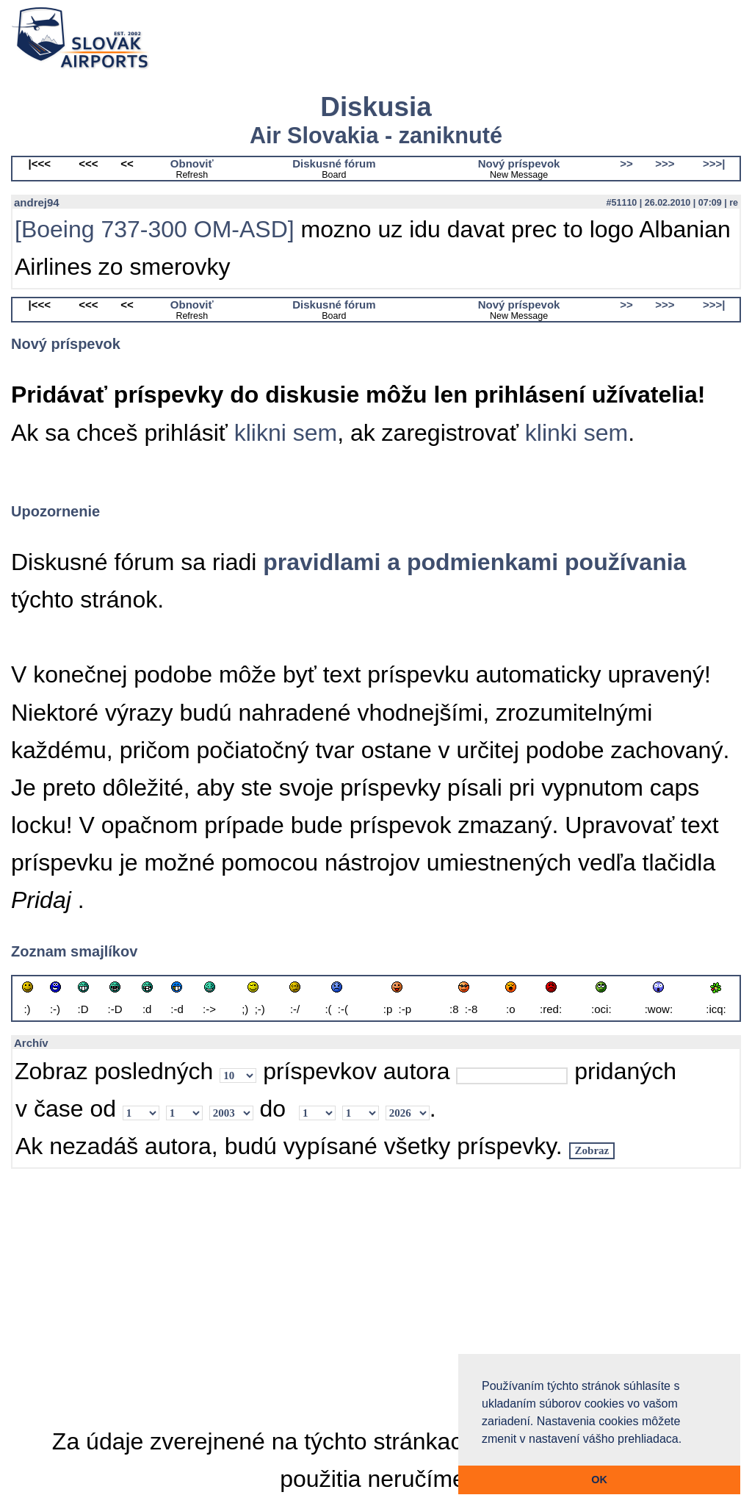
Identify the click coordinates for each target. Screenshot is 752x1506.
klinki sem (576, 432)
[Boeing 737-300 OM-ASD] (154, 229)
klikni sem (285, 432)
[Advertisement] (376, 1296)
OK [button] (599, 1479)
